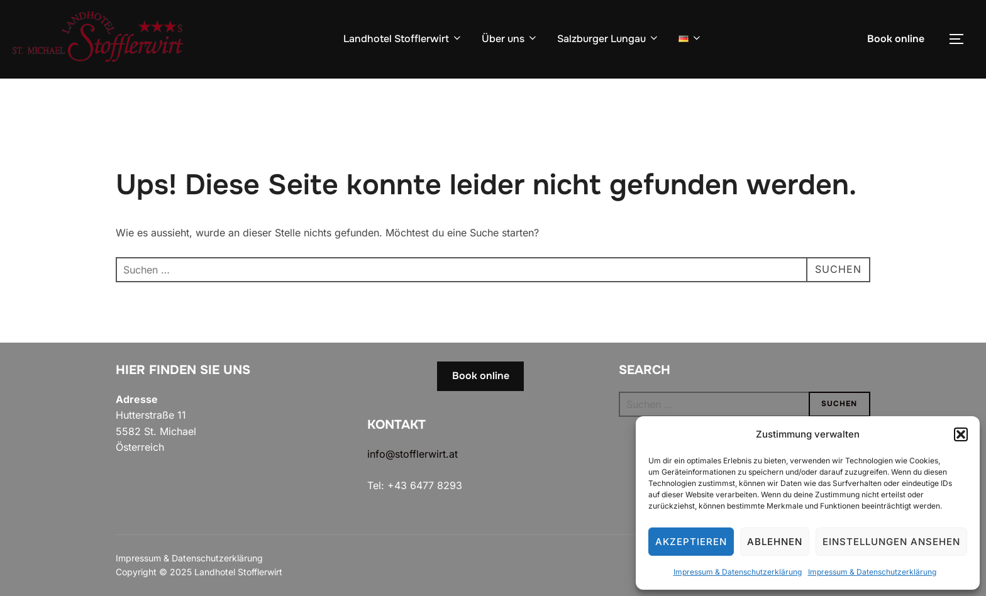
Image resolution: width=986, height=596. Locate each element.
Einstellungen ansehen (891, 542)
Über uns (510, 38)
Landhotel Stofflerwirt (403, 38)
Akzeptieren (691, 542)
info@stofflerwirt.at (412, 454)
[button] (961, 434)
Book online (895, 38)
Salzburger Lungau (608, 38)
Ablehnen (774, 542)
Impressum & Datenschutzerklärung (737, 572)
